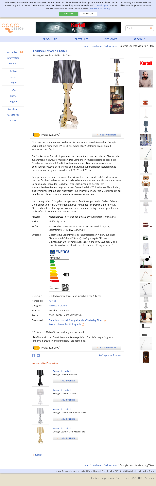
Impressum (105, 477)
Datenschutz (120, 477)
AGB (132, 477)
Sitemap (149, 477)
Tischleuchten (109, 45)
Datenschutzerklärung (99, 8)
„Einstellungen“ (101, 5)
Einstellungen (88, 14)
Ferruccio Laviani (58, 305)
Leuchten (94, 45)
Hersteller (81, 39)
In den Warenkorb (106, 135)
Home (82, 45)
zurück (38, 454)
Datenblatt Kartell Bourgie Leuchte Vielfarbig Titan (75, 320)
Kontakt (91, 477)
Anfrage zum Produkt (110, 355)
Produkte (50, 39)
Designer (110, 39)
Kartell (52, 300)
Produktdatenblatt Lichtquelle (65, 324)
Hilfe (139, 477)
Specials (139, 39)
